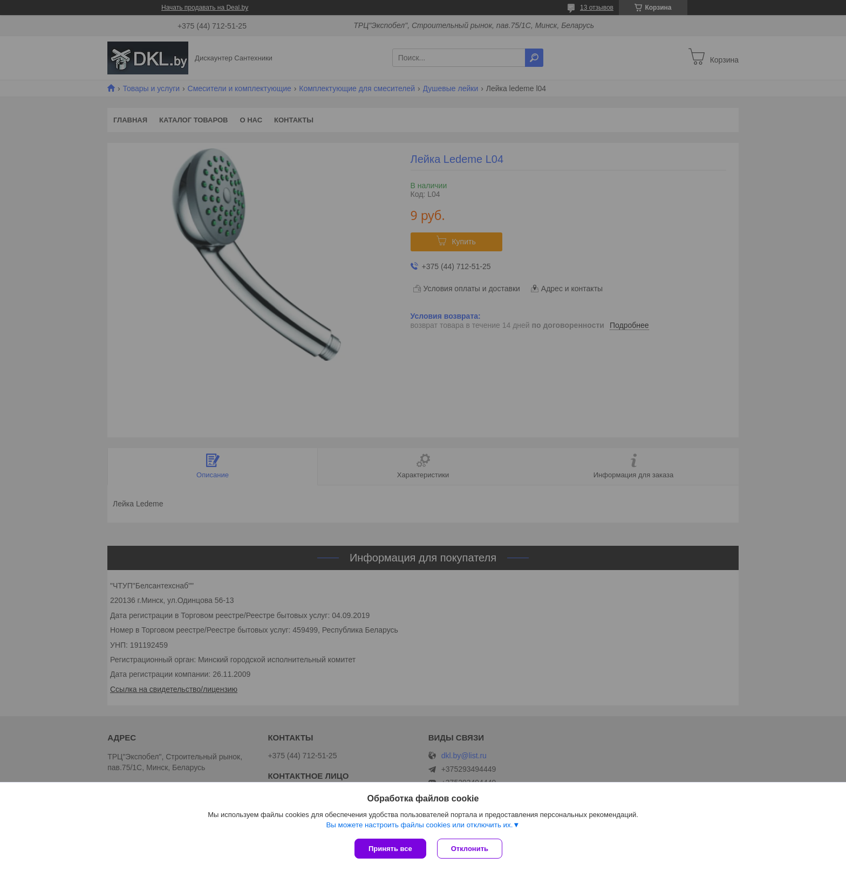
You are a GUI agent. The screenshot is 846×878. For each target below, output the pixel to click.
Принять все (390, 849)
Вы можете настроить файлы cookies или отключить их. (419, 825)
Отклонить (469, 849)
